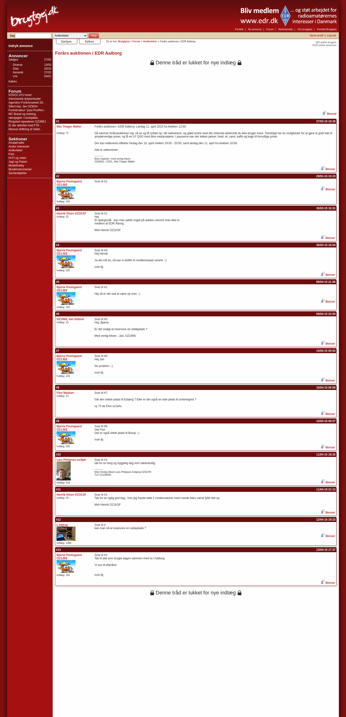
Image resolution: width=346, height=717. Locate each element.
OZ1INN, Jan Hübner (70, 319)
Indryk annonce (21, 46)
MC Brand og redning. (22, 114)
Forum (270, 29)
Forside (239, 29)
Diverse (18, 64)
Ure (15, 76)
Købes (13, 81)
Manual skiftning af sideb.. (25, 129)
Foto (11, 154)
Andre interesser (19, 146)
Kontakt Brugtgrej (327, 29)
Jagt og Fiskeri (18, 161)
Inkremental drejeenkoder (25, 98)
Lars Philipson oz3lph (71, 459)
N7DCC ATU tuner (20, 95)
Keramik (18, 72)
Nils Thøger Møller (68, 126)
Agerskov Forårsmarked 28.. (26, 102)
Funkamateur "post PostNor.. (27, 110)
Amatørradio (16, 142)
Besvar (330, 113)
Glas (16, 68)
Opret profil (316, 35)
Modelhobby (16, 165)
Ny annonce (255, 29)
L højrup (62, 525)
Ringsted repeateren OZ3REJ (27, 121)
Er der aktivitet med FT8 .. (25, 125)
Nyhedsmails (285, 29)
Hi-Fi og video (17, 158)
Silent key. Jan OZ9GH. (23, 106)
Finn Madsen (65, 392)
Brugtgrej (124, 41)
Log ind (331, 35)
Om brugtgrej (305, 29)
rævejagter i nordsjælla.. (24, 117)
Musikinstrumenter (20, 169)
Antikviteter (16, 150)
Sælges (13, 59)
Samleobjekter (18, 173)
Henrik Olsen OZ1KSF (71, 213)
